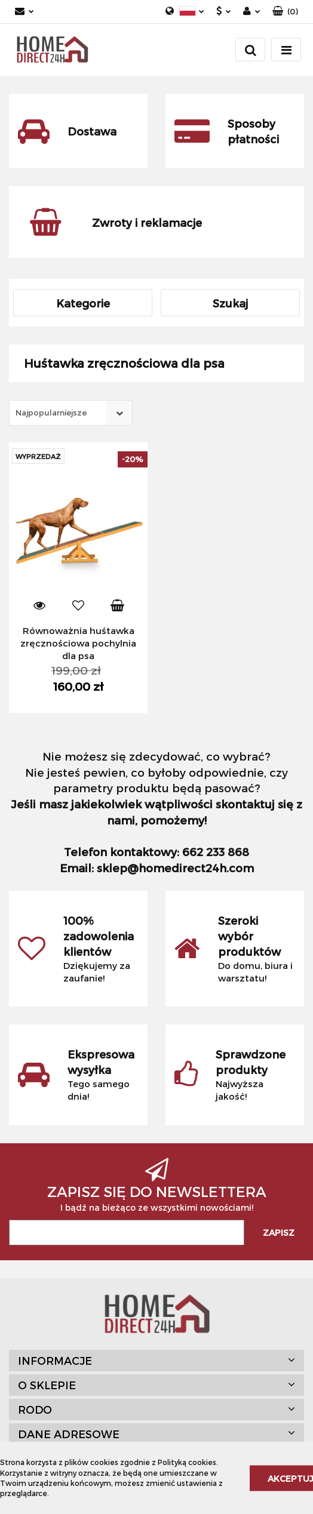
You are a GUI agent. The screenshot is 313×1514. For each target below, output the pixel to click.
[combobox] (71, 413)
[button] (285, 11)
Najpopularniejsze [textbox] (51, 412)
